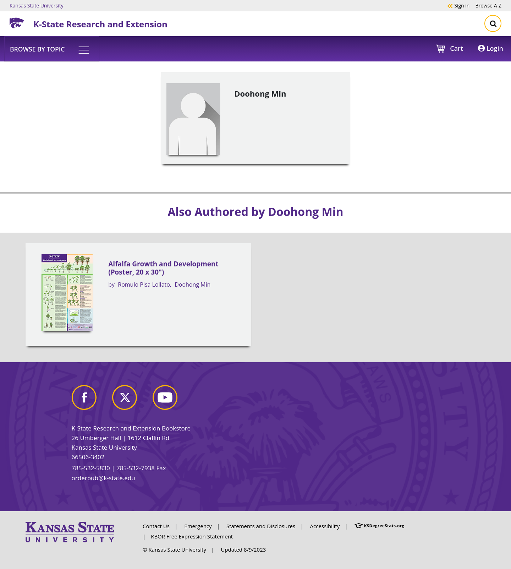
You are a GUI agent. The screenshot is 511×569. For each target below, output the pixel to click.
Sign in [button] (458, 5)
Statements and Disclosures (260, 526)
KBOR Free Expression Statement (192, 536)
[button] (51, 48)
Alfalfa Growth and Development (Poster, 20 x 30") (163, 268)
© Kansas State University (174, 549)
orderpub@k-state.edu (103, 478)
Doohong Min (192, 284)
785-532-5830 (91, 468)
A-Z (488, 5)
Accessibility (325, 526)
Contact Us (156, 526)
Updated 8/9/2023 (243, 549)
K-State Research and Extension (100, 24)
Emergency (197, 526)
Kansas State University (37, 5)
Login (490, 48)
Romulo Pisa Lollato (144, 284)
